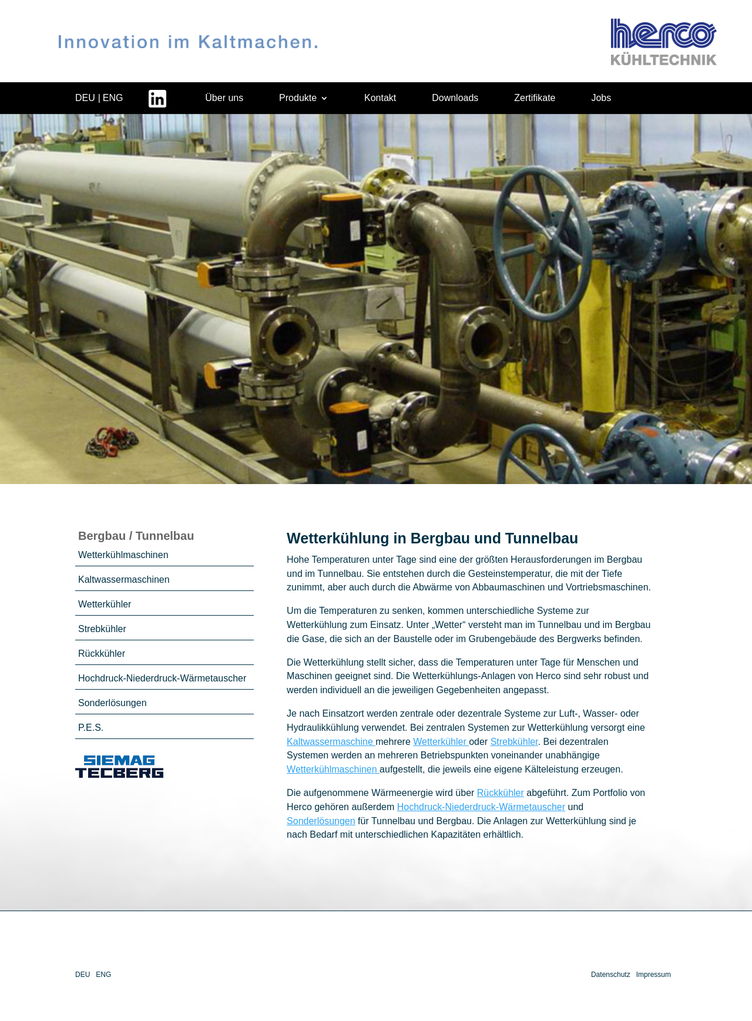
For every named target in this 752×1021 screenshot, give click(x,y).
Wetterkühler (104, 604)
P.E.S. (90, 728)
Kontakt (380, 98)
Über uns (224, 98)
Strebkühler (102, 629)
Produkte (298, 98)
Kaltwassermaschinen (124, 580)
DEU (85, 98)
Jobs (601, 98)
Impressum (653, 974)
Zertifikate (534, 98)
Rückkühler (101, 654)
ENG (113, 98)
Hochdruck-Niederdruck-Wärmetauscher (162, 678)
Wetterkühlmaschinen (123, 555)
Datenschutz (610, 974)
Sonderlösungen (112, 703)
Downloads (455, 98)
